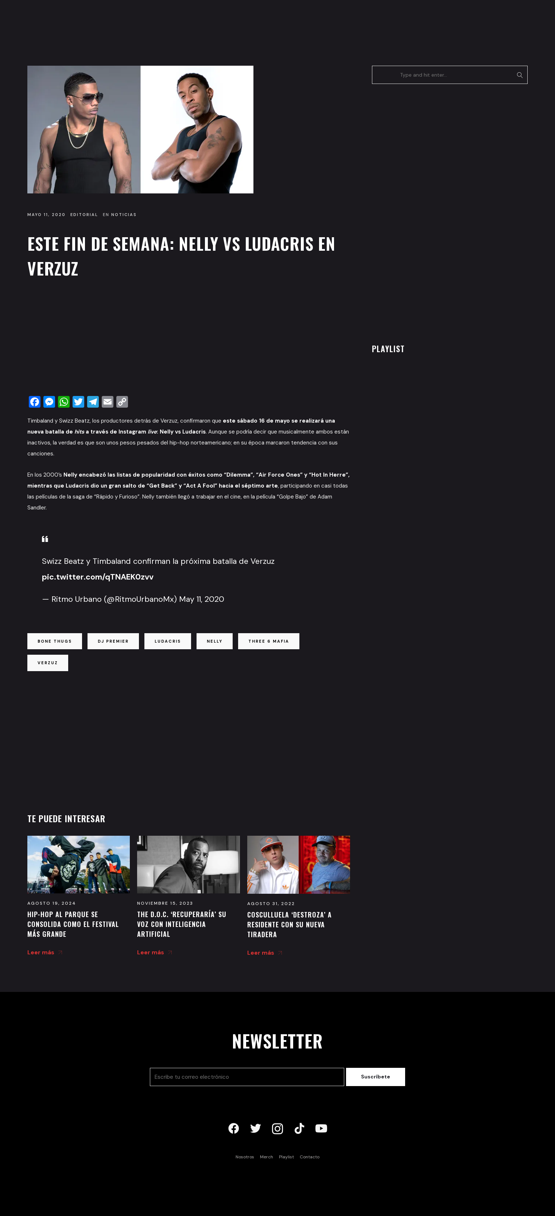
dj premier (113, 641)
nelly (214, 641)
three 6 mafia (268, 641)
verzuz (48, 662)
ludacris (168, 641)
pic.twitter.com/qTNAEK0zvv (98, 577)
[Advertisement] (188, 339)
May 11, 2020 (201, 599)
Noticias (124, 214)
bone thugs (55, 641)
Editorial (84, 214)
